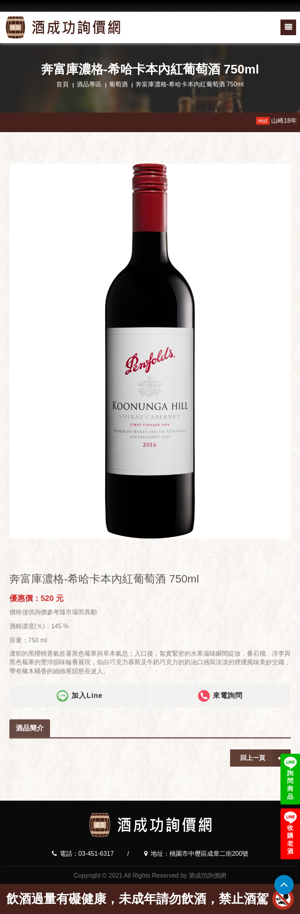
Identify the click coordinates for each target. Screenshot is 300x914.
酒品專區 (89, 84)
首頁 (62, 84)
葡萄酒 (118, 84)
